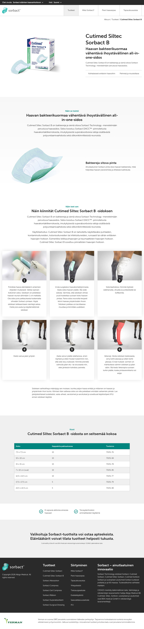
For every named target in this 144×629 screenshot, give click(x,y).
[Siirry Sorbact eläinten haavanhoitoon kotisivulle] (11, 10)
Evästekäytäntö (77, 595)
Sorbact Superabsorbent (53, 600)
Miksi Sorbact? (88, 10)
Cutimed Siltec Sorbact (52, 571)
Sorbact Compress (50, 585)
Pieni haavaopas (109, 10)
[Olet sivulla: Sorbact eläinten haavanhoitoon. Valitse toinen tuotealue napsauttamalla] (23, 2)
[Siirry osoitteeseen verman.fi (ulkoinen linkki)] (17, 621)
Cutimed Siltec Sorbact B (53, 576)
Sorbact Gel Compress (52, 590)
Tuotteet (71, 10)
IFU (80, 604)
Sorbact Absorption (51, 581)
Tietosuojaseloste (78, 590)
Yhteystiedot (76, 585)
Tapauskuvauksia (131, 10)
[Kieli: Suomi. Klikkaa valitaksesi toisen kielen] (55, 2)
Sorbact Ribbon (49, 595)
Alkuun (107, 19)
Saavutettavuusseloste (80, 600)
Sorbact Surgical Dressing (53, 605)
